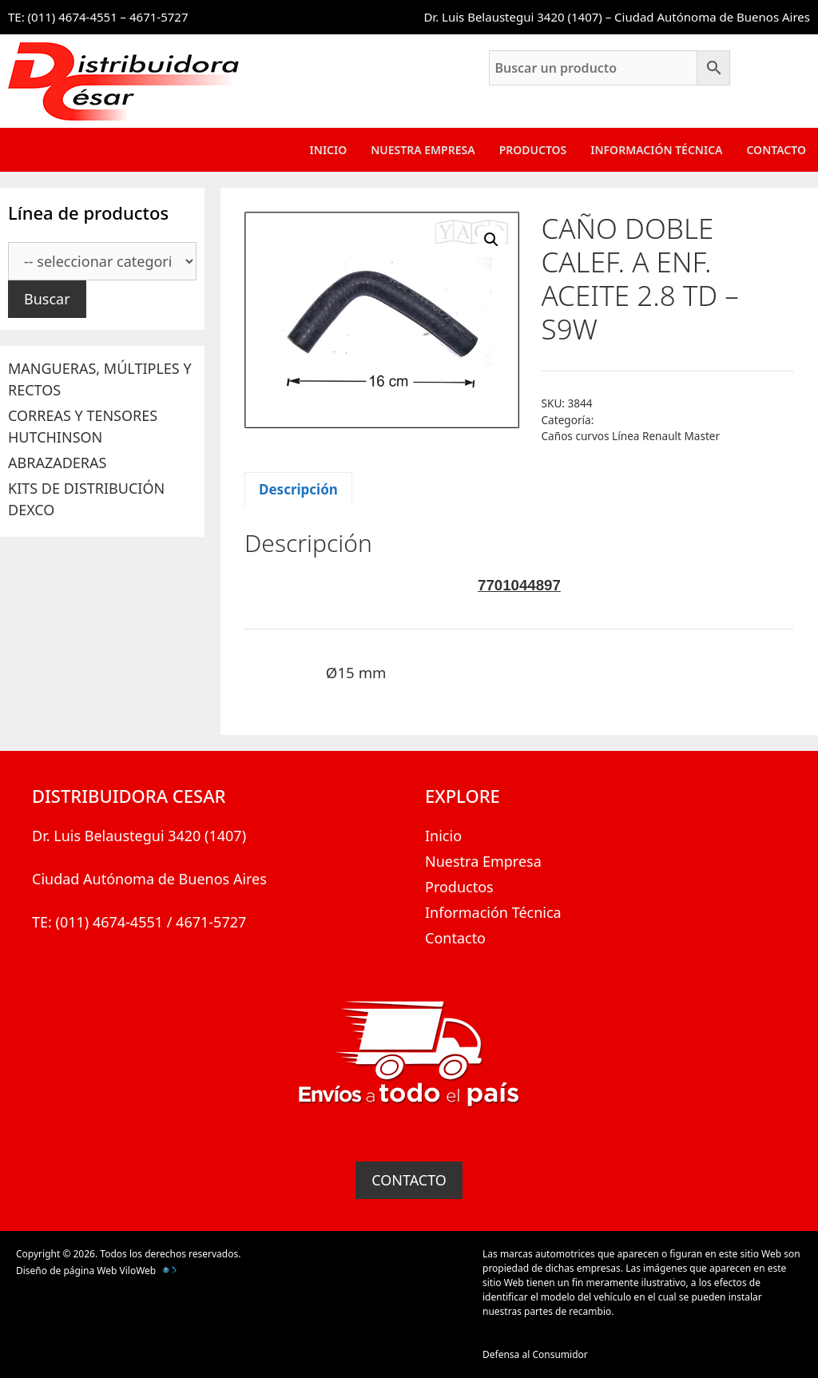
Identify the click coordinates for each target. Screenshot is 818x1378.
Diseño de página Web (66, 1270)
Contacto (776, 149)
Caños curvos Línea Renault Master (631, 435)
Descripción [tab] (298, 489)
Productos (533, 149)
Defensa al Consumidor (535, 1354)
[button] (491, 239)
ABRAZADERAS (57, 462)
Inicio (328, 149)
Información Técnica (656, 149)
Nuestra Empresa (423, 149)
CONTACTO (409, 1179)
